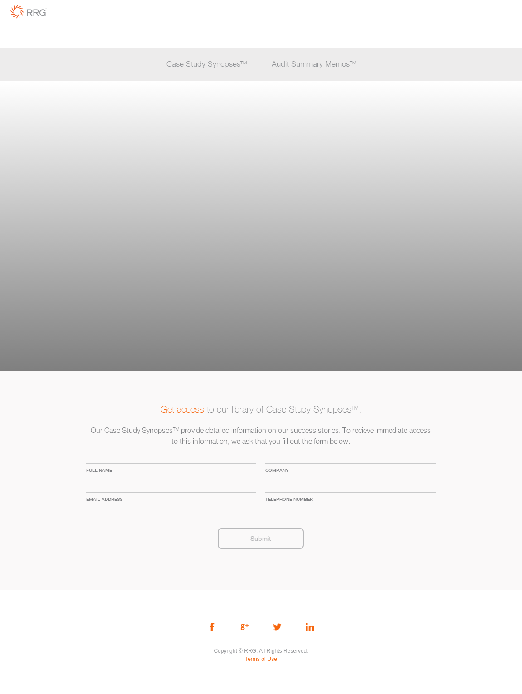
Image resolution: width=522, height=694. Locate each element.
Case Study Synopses (206, 64)
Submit (260, 538)
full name (99, 470)
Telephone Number (289, 499)
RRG (28, 12)
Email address (104, 499)
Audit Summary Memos (314, 64)
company (276, 470)
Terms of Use (261, 659)
